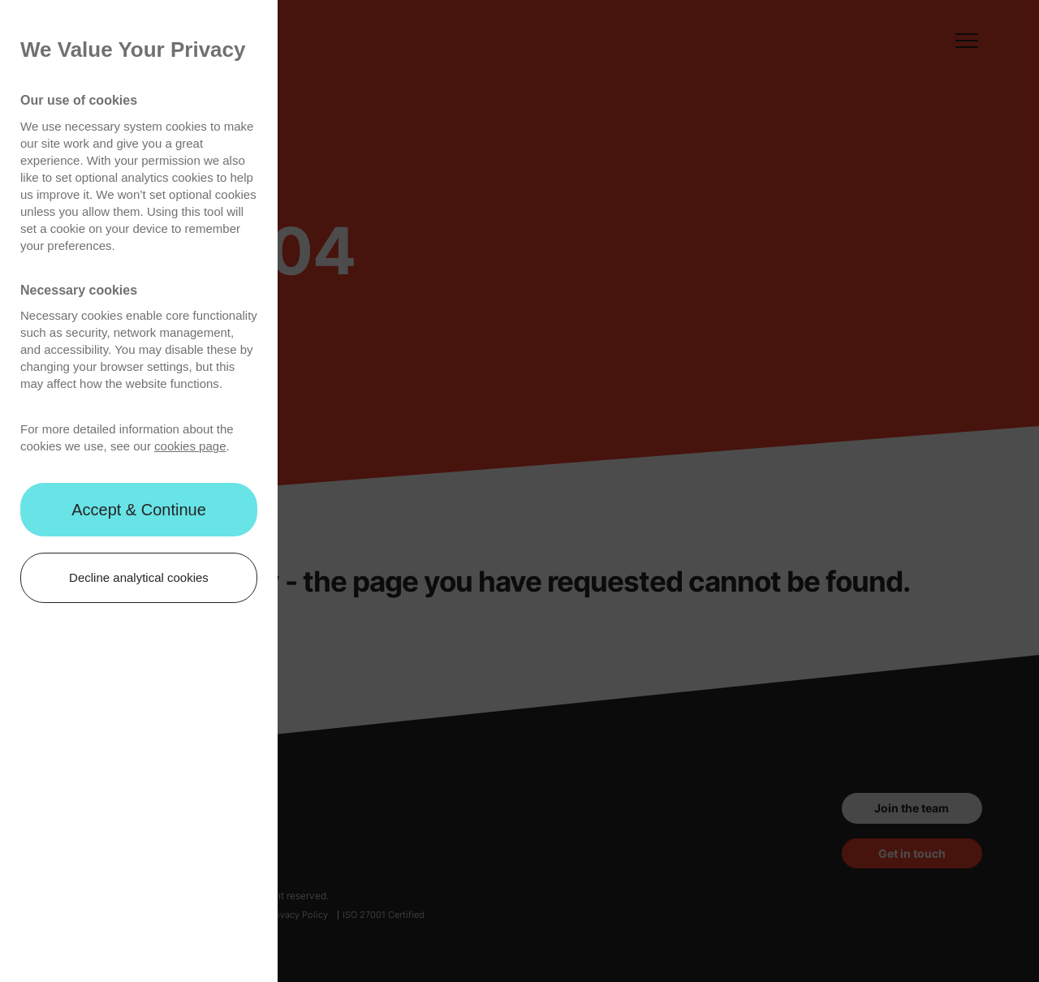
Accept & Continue (138, 510)
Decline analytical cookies (139, 577)
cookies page (190, 446)
